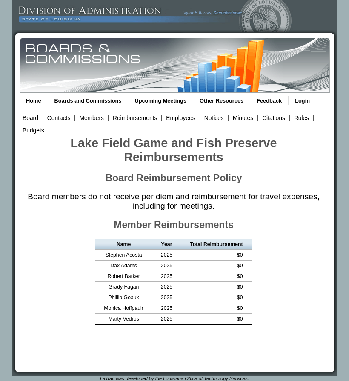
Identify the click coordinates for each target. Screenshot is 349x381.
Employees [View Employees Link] (180, 118)
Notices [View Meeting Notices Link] (214, 118)
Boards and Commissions (88, 100)
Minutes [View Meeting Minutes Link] (243, 118)
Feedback (269, 100)
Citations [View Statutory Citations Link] (273, 118)
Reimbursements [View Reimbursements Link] (135, 118)
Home (33, 100)
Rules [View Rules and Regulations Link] (301, 118)
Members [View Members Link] (91, 118)
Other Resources (221, 100)
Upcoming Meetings (160, 100)
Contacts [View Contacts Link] (59, 118)
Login (302, 100)
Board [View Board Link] (30, 118)
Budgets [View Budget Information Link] (33, 130)
